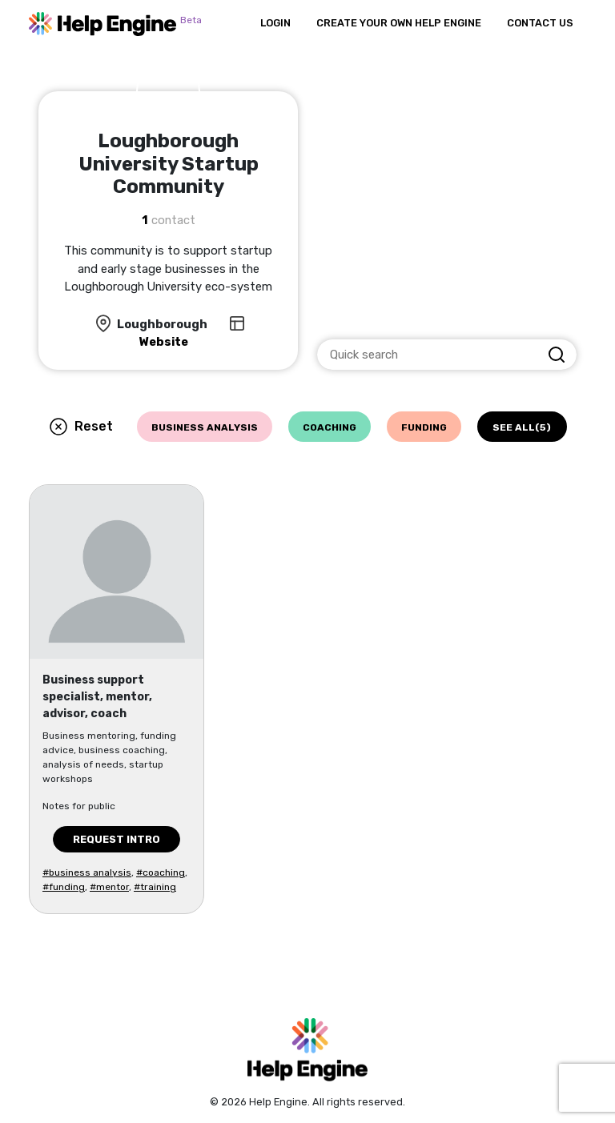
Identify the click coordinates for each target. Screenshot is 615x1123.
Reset (93, 426)
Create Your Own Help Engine (398, 23)
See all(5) (521, 427)
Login (275, 23)
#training (155, 886)
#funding (63, 886)
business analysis (204, 427)
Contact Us (540, 23)
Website (163, 342)
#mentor (109, 886)
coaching (329, 427)
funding (424, 427)
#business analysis (86, 872)
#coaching (160, 872)
